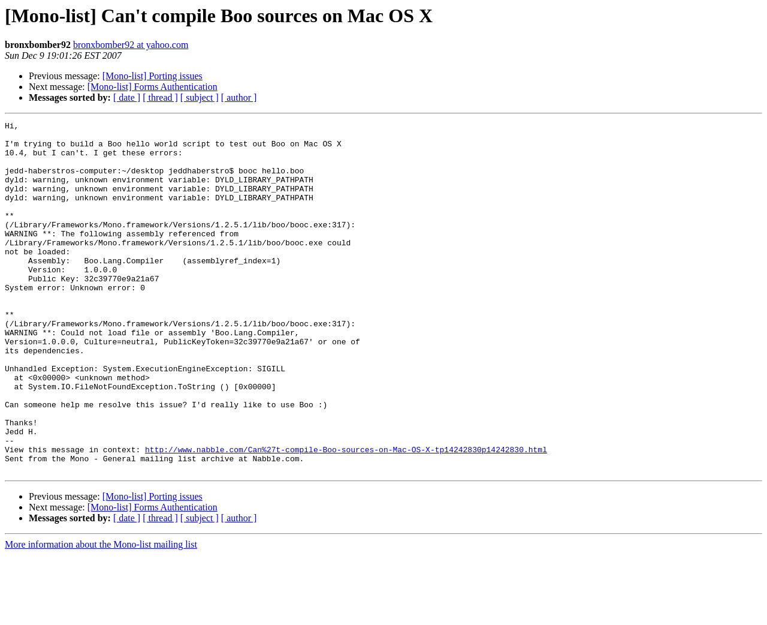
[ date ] (126, 97)
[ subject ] (199, 97)
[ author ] (239, 97)
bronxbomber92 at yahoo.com (130, 45)
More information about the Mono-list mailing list (101, 614)
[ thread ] (160, 97)
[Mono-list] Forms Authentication (152, 87)
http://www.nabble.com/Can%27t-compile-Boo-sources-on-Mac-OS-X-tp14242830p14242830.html (346, 515)
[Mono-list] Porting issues (152, 76)
